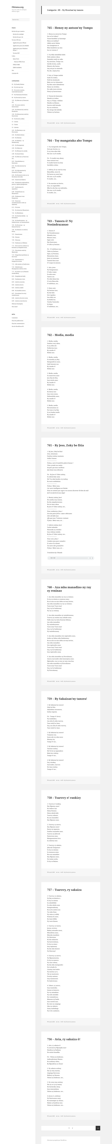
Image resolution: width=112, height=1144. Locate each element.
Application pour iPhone (19, 43)
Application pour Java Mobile (21, 45)
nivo (58, 123)
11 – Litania (15, 121)
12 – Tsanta (15, 124)
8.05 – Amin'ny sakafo (17, 287)
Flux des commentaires (18, 323)
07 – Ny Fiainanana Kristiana (19, 94)
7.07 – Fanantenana (17, 234)
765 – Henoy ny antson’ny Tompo (70, 28)
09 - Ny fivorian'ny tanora (68, 123)
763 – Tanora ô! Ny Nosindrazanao (60, 222)
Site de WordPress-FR (18, 326)
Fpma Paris (16, 59)
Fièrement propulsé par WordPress (56, 1140)
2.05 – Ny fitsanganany (18, 145)
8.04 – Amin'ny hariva (18, 285)
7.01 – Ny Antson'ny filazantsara (20, 210)
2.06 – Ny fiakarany (17, 148)
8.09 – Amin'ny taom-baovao (19, 301)
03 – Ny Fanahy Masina (18, 84)
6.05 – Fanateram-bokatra (19, 179)
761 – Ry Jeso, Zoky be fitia (65, 445)
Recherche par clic (18, 37)
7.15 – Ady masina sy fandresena (20, 264)
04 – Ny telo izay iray (17, 87)
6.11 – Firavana (16, 207)
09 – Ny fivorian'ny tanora (19, 97)
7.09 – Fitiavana (16, 240)
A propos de (15, 73)
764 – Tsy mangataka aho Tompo (69, 140)
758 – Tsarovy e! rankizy (64, 798)
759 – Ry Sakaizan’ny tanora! (67, 699)
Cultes (13, 56)
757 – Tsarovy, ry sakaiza (64, 890)
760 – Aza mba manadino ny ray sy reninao (69, 588)
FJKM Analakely (17, 67)
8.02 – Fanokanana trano (18, 279)
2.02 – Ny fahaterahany (18, 135)
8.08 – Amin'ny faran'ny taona (20, 298)
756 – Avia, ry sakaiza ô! (63, 1039)
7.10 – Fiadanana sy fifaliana (19, 243)
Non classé (15, 306)
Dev (13, 70)
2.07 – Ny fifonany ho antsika (19, 151)
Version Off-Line (16, 40)
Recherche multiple (18, 34)
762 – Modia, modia (60, 335)
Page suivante (98, 1128)
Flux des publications (17, 320)
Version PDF (16, 53)
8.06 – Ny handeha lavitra (19, 290)
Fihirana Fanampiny (17, 304)
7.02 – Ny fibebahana (17, 213)
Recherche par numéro (18, 31)
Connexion (15, 318)
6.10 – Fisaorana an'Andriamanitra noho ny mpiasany (19, 202)
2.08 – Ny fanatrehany (18, 154)
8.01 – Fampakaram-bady (18, 276)
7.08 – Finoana (16, 237)
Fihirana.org (18, 7)
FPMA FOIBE (16, 64)
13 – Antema (15, 127)
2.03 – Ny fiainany (16, 138)
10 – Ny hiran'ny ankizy (18, 119)
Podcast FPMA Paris (19, 62)
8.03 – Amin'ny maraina (18, 282)
